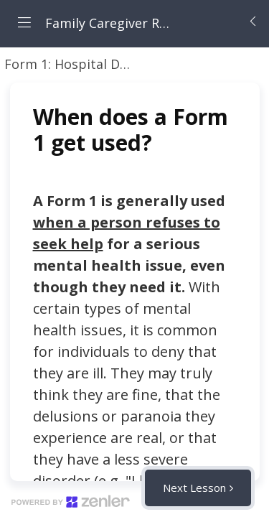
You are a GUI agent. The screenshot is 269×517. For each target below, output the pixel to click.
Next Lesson (194, 487)
